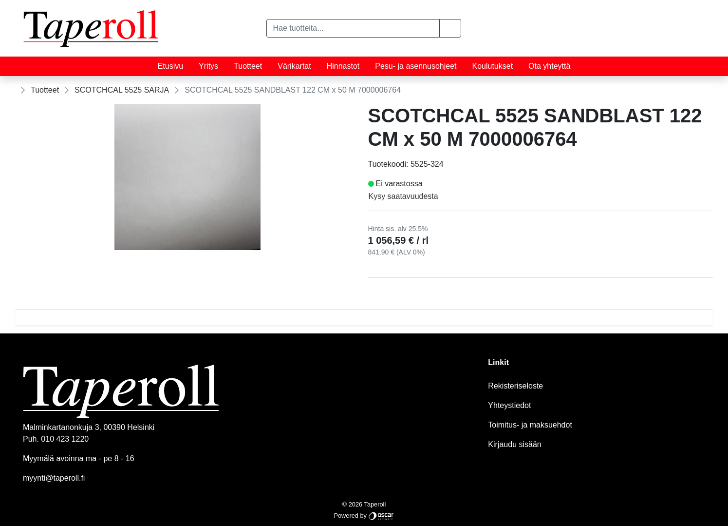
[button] (450, 28)
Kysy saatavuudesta (403, 196)
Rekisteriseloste (515, 386)
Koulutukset (492, 66)
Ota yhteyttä (549, 66)
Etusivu (170, 66)
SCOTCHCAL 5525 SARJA (122, 90)
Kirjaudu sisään (514, 444)
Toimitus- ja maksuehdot (530, 425)
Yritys (208, 66)
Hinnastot (343, 66)
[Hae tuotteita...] (353, 28)
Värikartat (294, 66)
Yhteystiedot (509, 405)
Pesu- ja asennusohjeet (415, 66)
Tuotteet (248, 66)
